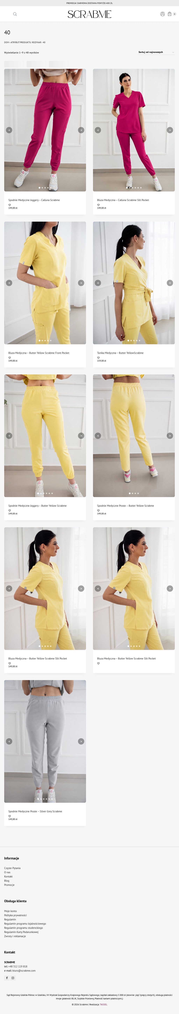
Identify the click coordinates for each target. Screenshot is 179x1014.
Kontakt (8, 876)
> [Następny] (81, 130)
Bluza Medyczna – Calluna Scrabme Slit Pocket (123, 200)
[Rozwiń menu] (7, 14)
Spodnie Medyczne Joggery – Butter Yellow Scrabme (37, 505)
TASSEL (103, 1004)
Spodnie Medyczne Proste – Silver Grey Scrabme (35, 811)
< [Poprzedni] (9, 130)
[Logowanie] (162, 14)
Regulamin (10, 919)
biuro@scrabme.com (23, 970)
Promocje (9, 885)
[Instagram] (13, 978)
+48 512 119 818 (17, 966)
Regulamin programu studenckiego (23, 927)
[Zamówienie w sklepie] (156, 52)
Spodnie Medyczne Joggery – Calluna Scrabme (34, 200)
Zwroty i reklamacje (15, 936)
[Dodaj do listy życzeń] (45, 205)
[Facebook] (6, 978)
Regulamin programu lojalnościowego (25, 923)
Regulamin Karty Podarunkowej (21, 932)
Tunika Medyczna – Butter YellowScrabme (120, 353)
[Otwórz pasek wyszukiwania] (15, 14)
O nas (7, 872)
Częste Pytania (12, 868)
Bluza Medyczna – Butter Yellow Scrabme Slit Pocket (37, 658)
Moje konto (10, 911)
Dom (6, 42)
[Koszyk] (171, 13)
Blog (6, 880)
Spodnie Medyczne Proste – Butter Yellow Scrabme (125, 505)
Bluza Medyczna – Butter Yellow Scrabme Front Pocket (38, 353)
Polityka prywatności (15, 915)
